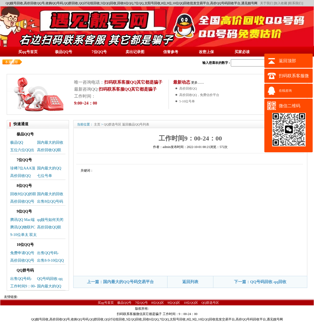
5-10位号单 (187, 101)
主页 (97, 124)
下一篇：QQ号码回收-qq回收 (260, 282)
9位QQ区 (173, 303)
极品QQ (16, 142)
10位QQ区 (191, 303)
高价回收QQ (188, 88)
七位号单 (44, 176)
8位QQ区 (157, 303)
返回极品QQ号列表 (135, 124)
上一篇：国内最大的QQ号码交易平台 (120, 282)
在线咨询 (285, 90)
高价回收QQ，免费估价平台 (199, 95)
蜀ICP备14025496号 (165, 308)
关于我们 (266, 3)
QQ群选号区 (112, 124)
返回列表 (190, 282)
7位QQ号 (141, 303)
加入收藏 (280, 3)
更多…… (197, 82)
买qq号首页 (106, 303)
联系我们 (295, 3)
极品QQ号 (124, 303)
